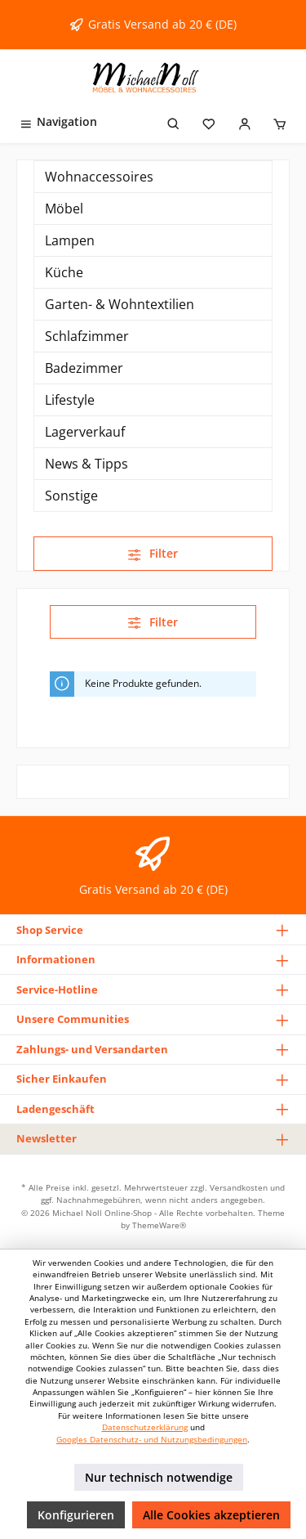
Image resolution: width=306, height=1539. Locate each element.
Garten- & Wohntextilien (119, 304)
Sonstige (71, 496)
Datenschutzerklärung (145, 1427)
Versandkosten (239, 1187)
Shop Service (49, 929)
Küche (64, 272)
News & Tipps (86, 464)
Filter (153, 553)
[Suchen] (174, 121)
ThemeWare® (159, 1225)
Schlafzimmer (87, 336)
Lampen (70, 240)
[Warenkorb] (280, 121)
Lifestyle (70, 400)
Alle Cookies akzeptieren (211, 1515)
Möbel (64, 209)
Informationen (55, 959)
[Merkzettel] (209, 121)
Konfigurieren (76, 1515)
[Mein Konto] (245, 121)
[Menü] (58, 121)
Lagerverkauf (85, 432)
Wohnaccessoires (99, 177)
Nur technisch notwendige (159, 1477)
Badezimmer (84, 368)
